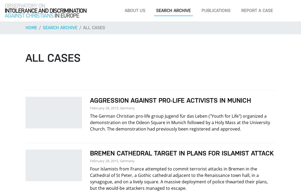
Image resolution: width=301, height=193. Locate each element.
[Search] (288, 10)
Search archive (173, 10)
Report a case (257, 10)
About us (135, 10)
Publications (216, 10)
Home (31, 27)
